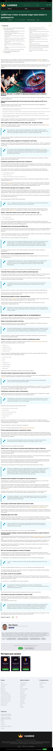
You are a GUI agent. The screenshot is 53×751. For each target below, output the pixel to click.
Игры (26, 8)
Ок (44, 749)
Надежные (3, 690)
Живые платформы (24, 688)
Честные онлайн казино (6, 694)
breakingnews (9, 19)
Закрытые (3, 686)
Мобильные (22, 702)
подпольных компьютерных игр (38, 536)
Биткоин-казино (4, 702)
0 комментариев (32, 19)
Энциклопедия (4, 704)
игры (9, 269)
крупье (7, 488)
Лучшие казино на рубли (6, 696)
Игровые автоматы (5, 692)
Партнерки (41, 686)
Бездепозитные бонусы (5, 700)
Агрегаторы (22, 690)
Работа (40, 684)
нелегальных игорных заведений (27, 427)
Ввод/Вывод (22, 684)
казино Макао (13, 298)
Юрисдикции (22, 696)
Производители (23, 682)
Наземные (22, 692)
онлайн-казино (42, 149)
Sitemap (2, 728)
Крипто (21, 686)
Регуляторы (22, 698)
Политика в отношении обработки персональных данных (6, 719)
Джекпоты (3, 688)
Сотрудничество (42, 682)
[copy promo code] (6, 667)
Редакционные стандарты (6, 726)
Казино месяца (23, 694)
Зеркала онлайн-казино (6, 698)
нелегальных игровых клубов (38, 341)
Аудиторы (22, 700)
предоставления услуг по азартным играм (37, 507)
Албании (9, 182)
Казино (9, 8)
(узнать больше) (39, 749)
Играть (5, 669)
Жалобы (22, 706)
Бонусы (42, 8)
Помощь (2, 722)
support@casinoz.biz (43, 0)
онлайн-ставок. (12, 210)
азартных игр (40, 59)
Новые (2, 682)
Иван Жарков (13, 625)
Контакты (3, 724)
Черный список (4, 684)
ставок (28, 598)
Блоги (21, 704)
